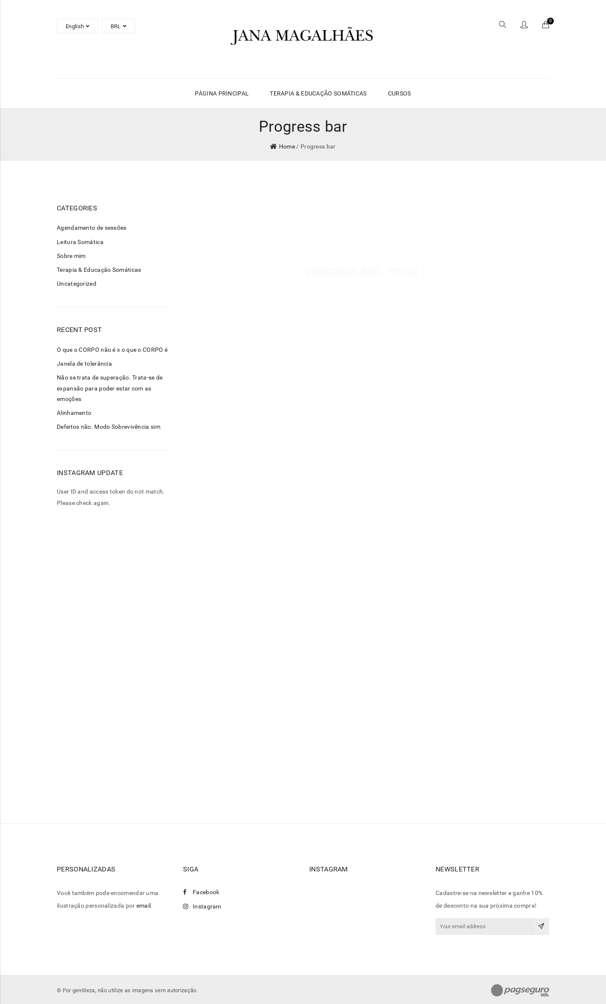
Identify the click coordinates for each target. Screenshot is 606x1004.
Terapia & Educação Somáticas (99, 269)
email (143, 905)
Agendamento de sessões (92, 227)
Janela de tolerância (84, 363)
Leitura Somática (80, 242)
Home (287, 146)
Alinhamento (74, 412)
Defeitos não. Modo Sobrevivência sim (108, 426)
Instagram (202, 906)
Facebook (201, 892)
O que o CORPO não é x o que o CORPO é (112, 349)
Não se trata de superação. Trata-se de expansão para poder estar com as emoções (109, 388)
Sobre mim (71, 255)
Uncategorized (76, 283)
